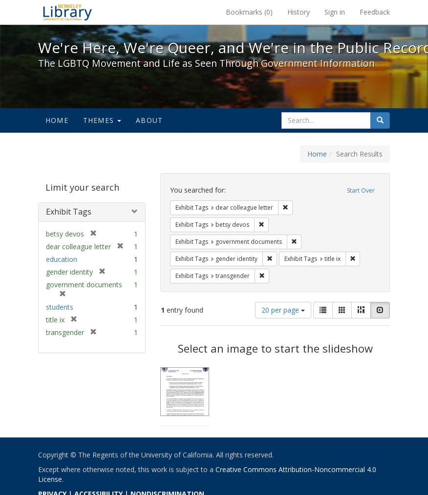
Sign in (334, 12)
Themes (102, 120)
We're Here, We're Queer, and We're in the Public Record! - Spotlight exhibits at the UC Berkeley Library (67, 12)
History (298, 12)
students (59, 307)
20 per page (283, 310)
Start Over (361, 190)
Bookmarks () (249, 12)
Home (56, 120)
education (61, 259)
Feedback (375, 12)
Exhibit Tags (68, 211)
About (149, 120)
